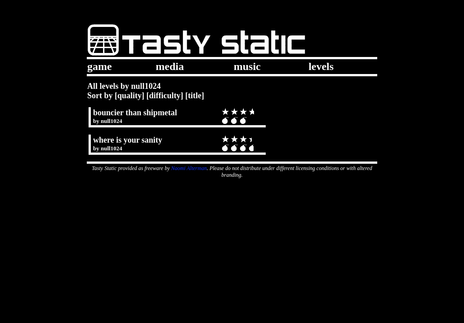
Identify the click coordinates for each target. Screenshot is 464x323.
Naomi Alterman (189, 168)
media (170, 66)
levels (321, 66)
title (194, 95)
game (99, 66)
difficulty (165, 95)
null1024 (111, 121)
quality (129, 95)
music (247, 66)
